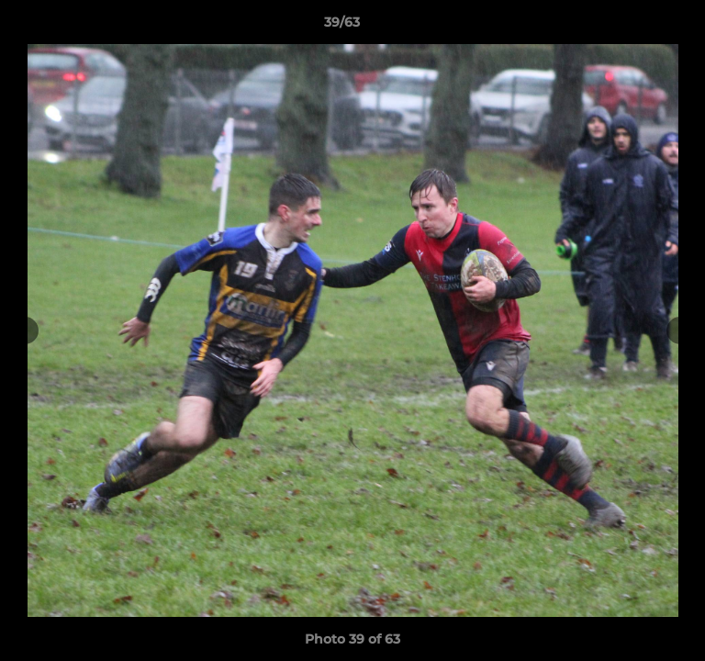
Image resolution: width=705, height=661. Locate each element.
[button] (639, 26)
